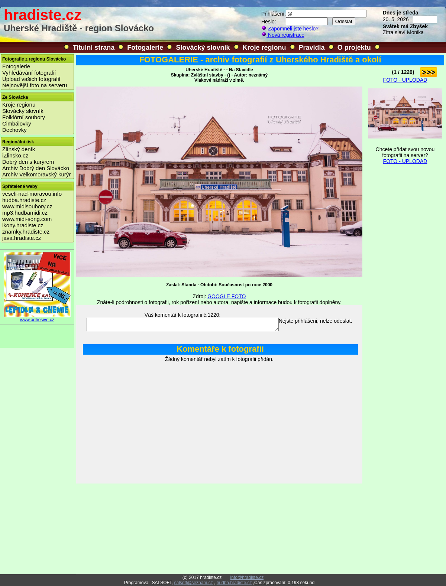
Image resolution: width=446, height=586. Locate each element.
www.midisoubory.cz (27, 206)
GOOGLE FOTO (226, 296)
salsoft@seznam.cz (193, 582)
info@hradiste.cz (247, 577)
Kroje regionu (264, 47)
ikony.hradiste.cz (22, 225)
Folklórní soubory (23, 117)
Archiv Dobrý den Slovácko (35, 168)
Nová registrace (282, 35)
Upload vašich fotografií (31, 79)
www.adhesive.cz (37, 317)
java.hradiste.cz (21, 238)
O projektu (354, 47)
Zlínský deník (18, 149)
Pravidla (312, 47)
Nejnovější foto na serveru (34, 85)
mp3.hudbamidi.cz (25, 212)
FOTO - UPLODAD (405, 80)
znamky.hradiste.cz (25, 231)
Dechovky (14, 130)
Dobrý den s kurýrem (28, 162)
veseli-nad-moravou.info (32, 194)
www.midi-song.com (27, 219)
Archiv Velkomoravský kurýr (36, 174)
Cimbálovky (16, 123)
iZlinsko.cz (15, 155)
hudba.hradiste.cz (24, 200)
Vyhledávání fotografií (29, 72)
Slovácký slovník (203, 47)
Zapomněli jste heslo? (290, 29)
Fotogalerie (145, 47)
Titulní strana (94, 47)
